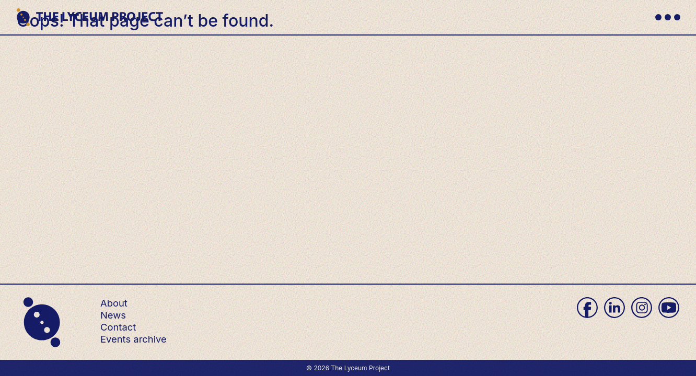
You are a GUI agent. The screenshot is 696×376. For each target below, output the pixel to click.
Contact (118, 327)
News (113, 315)
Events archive (133, 339)
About (113, 303)
